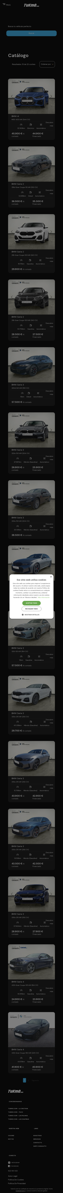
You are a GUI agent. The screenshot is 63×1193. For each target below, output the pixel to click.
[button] (31, 614)
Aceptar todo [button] (31, 603)
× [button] (51, 577)
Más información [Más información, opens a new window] (44, 597)
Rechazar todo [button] (31, 609)
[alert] (31, 596)
